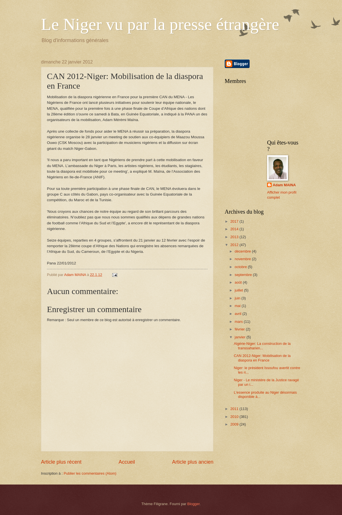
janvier (240, 337)
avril (238, 314)
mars (239, 321)
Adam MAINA (284, 185)
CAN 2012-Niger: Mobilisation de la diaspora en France (262, 358)
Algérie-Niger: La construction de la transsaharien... (262, 345)
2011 (234, 409)
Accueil (126, 462)
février (240, 329)
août (239, 282)
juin (238, 298)
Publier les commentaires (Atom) (90, 473)
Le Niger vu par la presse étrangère (160, 24)
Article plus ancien (192, 462)
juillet (239, 290)
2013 (234, 237)
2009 (234, 424)
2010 (234, 417)
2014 (234, 229)
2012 (234, 245)
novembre (243, 259)
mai (238, 306)
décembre (243, 251)
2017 (234, 221)
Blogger (193, 504)
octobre (241, 267)
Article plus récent (61, 462)
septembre (244, 275)
